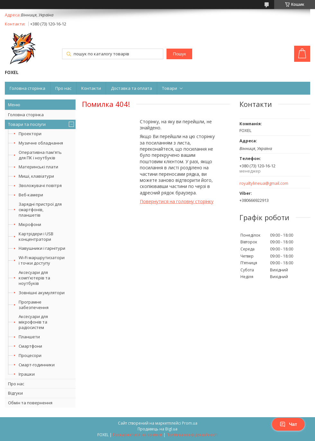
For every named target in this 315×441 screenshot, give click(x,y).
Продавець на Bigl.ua (157, 429)
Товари (169, 88)
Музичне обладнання (41, 143)
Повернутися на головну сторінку (176, 201)
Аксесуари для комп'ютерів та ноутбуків (34, 277)
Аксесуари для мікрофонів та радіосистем (33, 322)
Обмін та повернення (30, 403)
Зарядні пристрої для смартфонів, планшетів (40, 209)
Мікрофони (30, 224)
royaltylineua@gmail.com (263, 183)
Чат (288, 424)
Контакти (91, 88)
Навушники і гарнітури (42, 248)
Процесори (30, 355)
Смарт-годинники (37, 365)
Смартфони (30, 346)
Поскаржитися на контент (137, 434)
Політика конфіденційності (192, 434)
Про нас (63, 88)
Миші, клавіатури (36, 176)
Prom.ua (189, 423)
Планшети (29, 337)
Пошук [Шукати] (179, 54)
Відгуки (15, 393)
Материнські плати (38, 167)
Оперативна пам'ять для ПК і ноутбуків (40, 155)
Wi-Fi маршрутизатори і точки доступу (42, 260)
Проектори (30, 133)
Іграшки (27, 374)
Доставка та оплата (131, 88)
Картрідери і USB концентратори (36, 236)
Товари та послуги (27, 124)
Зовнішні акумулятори (42, 293)
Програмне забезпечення (34, 304)
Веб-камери (31, 195)
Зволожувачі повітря (40, 185)
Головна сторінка (27, 88)
